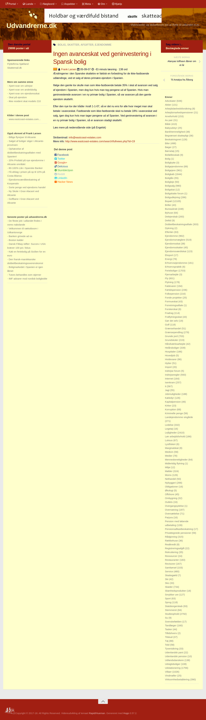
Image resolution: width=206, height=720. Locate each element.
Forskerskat (171, 309)
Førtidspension (173, 289)
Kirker (168, 405)
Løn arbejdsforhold (175, 436)
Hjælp (117, 4)
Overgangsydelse (174, 505)
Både (168, 124)
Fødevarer (171, 286)
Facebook (61, 155)
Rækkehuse (171, 540)
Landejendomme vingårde (179, 417)
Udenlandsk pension (176, 656)
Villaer (168, 671)
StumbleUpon (63, 170)
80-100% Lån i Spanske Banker (26, 168)
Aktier (168, 104)
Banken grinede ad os (20, 236)
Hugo (126, 713)
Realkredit (171, 544)
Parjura (169, 517)
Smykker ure (172, 594)
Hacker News (63, 182)
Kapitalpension (173, 401)
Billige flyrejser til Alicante (22, 137)
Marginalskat (172, 448)
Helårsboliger (172, 347)
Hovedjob (170, 355)
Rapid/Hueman (97, 713)
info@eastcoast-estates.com (85, 137)
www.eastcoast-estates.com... (25, 119)
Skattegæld (171, 575)
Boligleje (170, 181)
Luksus (169, 440)
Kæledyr (170, 397)
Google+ (60, 162)
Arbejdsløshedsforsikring (178, 108)
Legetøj (169, 428)
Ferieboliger (171, 270)
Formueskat (171, 301)
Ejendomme (171, 235)
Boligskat (170, 189)
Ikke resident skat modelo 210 (25, 101)
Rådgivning (171, 536)
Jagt (167, 390)
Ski (167, 579)
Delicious (61, 166)
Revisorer (170, 563)
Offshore (170, 494)
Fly (167, 278)
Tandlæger (171, 625)
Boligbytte (170, 162)
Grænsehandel (173, 328)
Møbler (169, 471)
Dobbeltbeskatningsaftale (179, 224)
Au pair (169, 120)
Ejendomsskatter (174, 247)
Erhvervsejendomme (176, 262)
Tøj (167, 640)
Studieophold (172, 613)
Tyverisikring (172, 648)
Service (169, 571)
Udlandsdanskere (174, 660)
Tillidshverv (171, 633)
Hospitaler (171, 351)
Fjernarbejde (172, 274)
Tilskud (169, 637)
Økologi (169, 490)
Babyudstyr (171, 127)
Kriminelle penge (174, 413)
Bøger (168, 147)
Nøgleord (47, 4)
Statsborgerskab (174, 606)
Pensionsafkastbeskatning (179, 529)
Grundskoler (172, 340)
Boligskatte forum (174, 193)
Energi (169, 259)
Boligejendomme (174, 166)
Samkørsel (171, 567)
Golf (167, 324)
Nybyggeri (171, 482)
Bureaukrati (171, 208)
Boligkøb (170, 174)
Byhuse (169, 212)
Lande (28, 4)
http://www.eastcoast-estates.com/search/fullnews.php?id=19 (100, 141)
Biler (167, 143)
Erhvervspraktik (173, 266)
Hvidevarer (171, 359)
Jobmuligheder (173, 394)
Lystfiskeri (170, 444)
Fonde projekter (174, 297)
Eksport (169, 255)
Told (167, 644)
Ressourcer (171, 556)
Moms (168, 475)
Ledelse (169, 424)
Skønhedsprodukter (176, 590)
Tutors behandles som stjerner (25, 274)
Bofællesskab (172, 154)
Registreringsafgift (175, 548)
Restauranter (172, 559)
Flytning (169, 282)
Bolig (168, 158)
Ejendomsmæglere (175, 239)
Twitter (59, 159)
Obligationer (172, 486)
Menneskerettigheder (176, 459)
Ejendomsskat (173, 243)
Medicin (169, 451)
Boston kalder (16, 240)
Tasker (169, 629)
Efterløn (169, 232)
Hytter (168, 363)
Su (167, 617)
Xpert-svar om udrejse (21, 85)
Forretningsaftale (174, 305)
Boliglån (169, 178)
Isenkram (170, 382)
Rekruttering (172, 552)
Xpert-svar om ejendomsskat (24, 93)
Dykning (169, 228)
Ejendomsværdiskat (176, 251)
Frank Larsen (68, 69)
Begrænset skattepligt (177, 135)
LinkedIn (60, 178)
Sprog (168, 602)
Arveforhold (171, 116)
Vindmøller (171, 675)
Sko (167, 583)
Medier (169, 455)
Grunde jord (171, 336)
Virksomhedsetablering (177, 679)
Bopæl (169, 201)
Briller (168, 205)
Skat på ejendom (18, 97)
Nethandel (171, 478)
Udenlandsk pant (174, 652)
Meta (86, 4)
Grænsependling (174, 332)
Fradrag (169, 313)
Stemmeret (171, 610)
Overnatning (172, 509)
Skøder (169, 586)
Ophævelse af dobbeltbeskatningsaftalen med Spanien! (24, 152)
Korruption (171, 409)
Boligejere (170, 170)
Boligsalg (170, 185)
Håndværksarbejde (175, 343)
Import (169, 367)
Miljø (168, 467)
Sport (168, 598)
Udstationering (173, 667)
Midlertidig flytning (175, 463)
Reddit (59, 174)
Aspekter (68, 4)
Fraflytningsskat (174, 316)
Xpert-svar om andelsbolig (23, 89)
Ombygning (171, 498)
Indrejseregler (172, 374)
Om (101, 4)
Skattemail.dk (14, 67)
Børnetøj (170, 151)
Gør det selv (172, 320)
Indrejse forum (173, 370)
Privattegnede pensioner (178, 532)
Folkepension (172, 293)
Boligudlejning (173, 197)
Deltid (168, 220)
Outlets (169, 502)
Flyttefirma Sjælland (18, 64)
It (166, 386)
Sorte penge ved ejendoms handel (27, 187)
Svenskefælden (173, 621)
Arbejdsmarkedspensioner (179, 112)
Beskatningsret (173, 139)
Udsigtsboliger (173, 664)
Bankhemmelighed (175, 131)
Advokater (171, 100)
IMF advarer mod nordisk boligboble (28, 278)
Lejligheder (171, 432)
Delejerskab (171, 216)
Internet (169, 378)
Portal (10, 4)
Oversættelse (172, 513)
